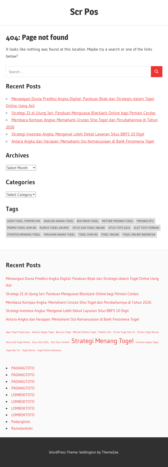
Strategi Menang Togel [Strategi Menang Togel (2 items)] (23, 234)
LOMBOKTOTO (22, 394)
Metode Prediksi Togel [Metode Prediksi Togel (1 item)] (117, 221)
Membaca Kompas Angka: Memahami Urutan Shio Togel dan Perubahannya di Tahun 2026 (78, 302)
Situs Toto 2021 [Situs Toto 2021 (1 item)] (119, 227)
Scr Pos (84, 11)
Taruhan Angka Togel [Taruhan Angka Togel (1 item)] (59, 234)
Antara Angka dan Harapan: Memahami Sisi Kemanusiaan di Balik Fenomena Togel (82, 141)
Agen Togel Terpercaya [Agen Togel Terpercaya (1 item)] (23, 221)
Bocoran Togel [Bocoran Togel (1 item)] (88, 221)
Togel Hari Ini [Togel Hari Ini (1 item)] (88, 234)
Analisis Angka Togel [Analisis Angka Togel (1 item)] (59, 221)
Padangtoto (20, 421)
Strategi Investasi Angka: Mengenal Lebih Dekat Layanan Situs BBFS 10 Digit (77, 134)
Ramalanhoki (22, 428)
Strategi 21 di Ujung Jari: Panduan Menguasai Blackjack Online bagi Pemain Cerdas (83, 112)
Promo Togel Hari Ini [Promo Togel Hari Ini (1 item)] (21, 227)
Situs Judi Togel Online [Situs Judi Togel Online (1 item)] (89, 227)
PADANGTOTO (22, 368)
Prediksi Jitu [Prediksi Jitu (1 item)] (145, 221)
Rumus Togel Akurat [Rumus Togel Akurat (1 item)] (54, 227)
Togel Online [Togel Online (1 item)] (110, 234)
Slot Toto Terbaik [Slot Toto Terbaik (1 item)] (146, 227)
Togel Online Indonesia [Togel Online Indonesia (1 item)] (139, 234)
